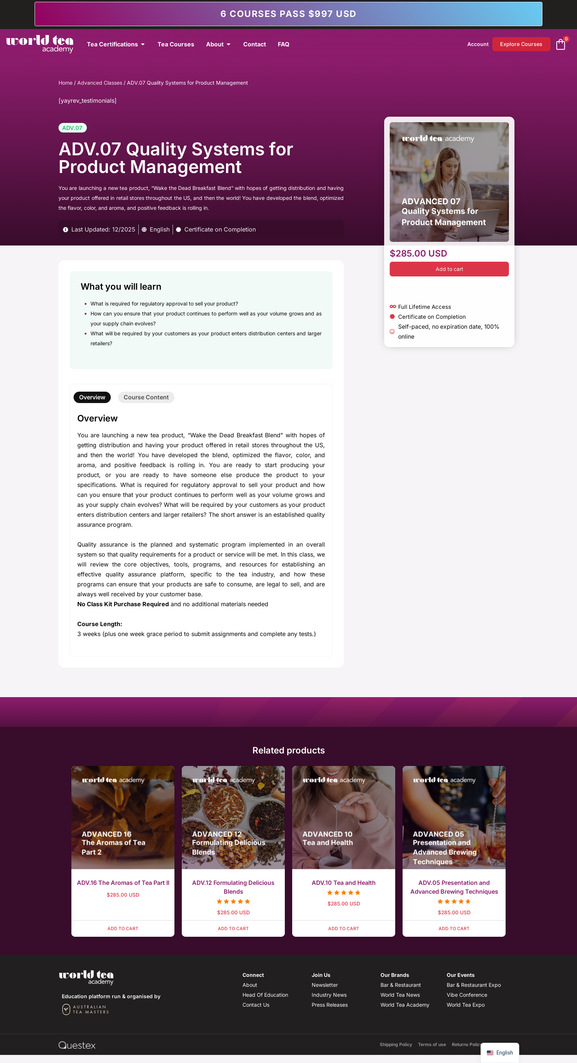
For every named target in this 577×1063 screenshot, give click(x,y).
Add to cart (449, 269)
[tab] (92, 397)
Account (475, 44)
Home (65, 83)
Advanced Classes (99, 83)
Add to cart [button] (122, 928)
